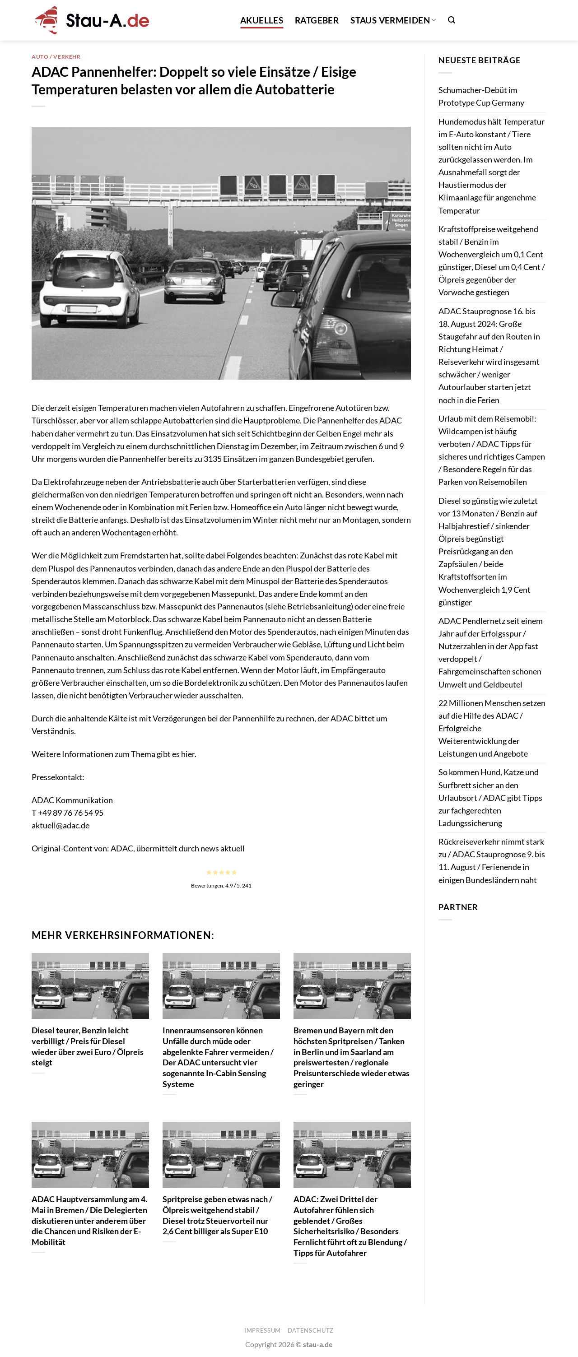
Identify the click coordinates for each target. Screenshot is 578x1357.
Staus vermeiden (393, 20)
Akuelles (261, 20)
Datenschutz (311, 1330)
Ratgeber (317, 20)
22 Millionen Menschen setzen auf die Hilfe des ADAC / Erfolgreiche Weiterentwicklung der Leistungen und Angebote (491, 728)
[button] (451, 20)
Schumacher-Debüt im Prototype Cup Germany (481, 96)
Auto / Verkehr (56, 56)
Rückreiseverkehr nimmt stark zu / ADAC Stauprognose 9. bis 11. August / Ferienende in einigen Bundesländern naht (491, 860)
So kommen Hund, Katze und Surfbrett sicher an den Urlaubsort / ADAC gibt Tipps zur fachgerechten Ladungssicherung (490, 797)
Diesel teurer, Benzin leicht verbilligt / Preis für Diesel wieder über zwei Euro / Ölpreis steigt (88, 1046)
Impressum (262, 1330)
